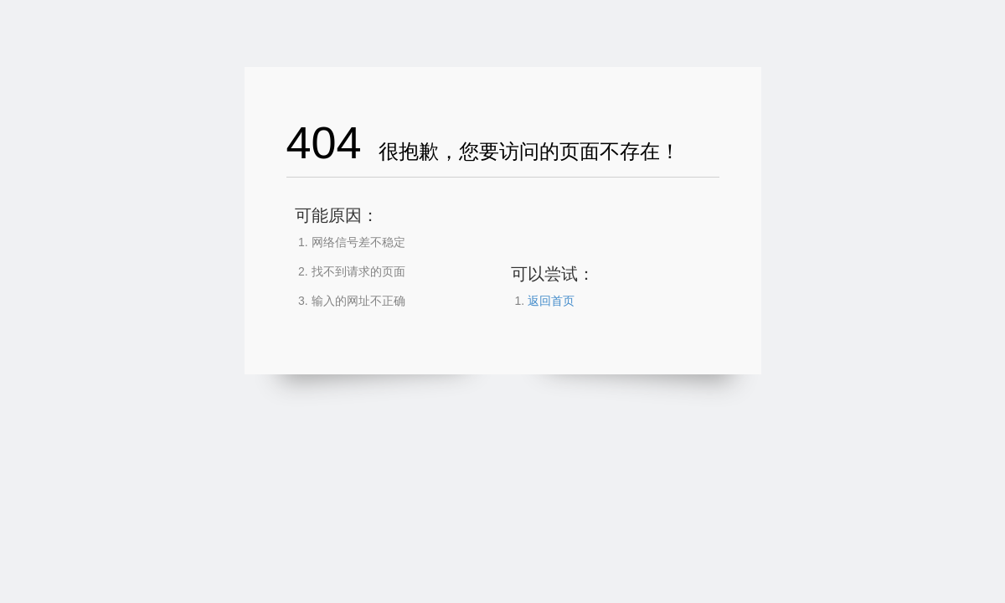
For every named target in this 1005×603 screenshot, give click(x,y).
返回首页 (551, 300)
